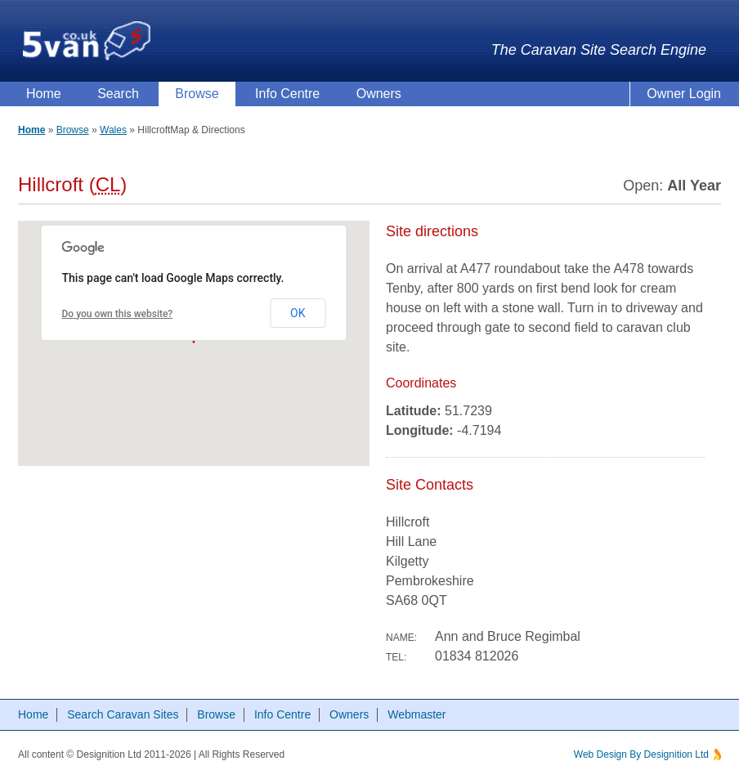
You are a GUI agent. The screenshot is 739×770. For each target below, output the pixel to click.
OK (297, 313)
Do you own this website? (117, 314)
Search (118, 94)
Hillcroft (153, 130)
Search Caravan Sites (122, 714)
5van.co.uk (86, 40)
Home (43, 94)
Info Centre (287, 94)
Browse (196, 94)
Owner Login (684, 94)
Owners (378, 94)
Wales (113, 130)
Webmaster (416, 714)
